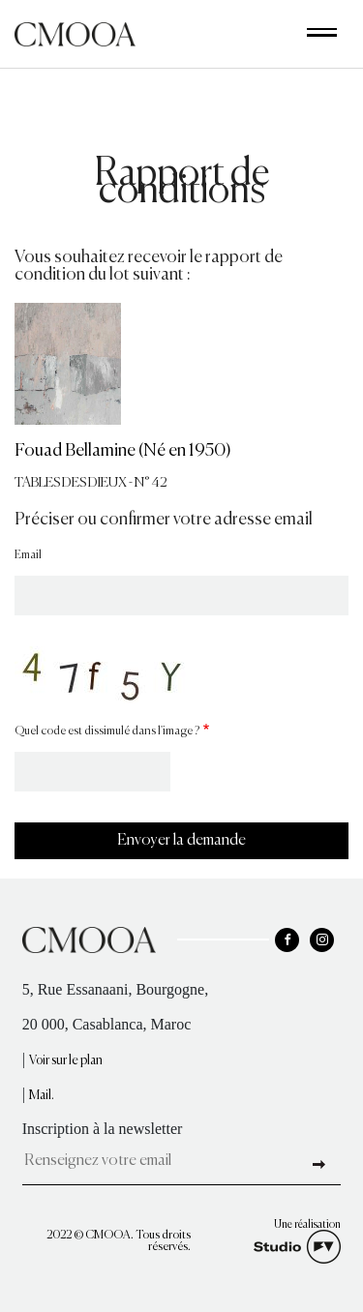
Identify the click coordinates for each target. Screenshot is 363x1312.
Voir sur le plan (66, 1061)
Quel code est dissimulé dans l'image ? (107, 731)
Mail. (41, 1095)
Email (28, 555)
